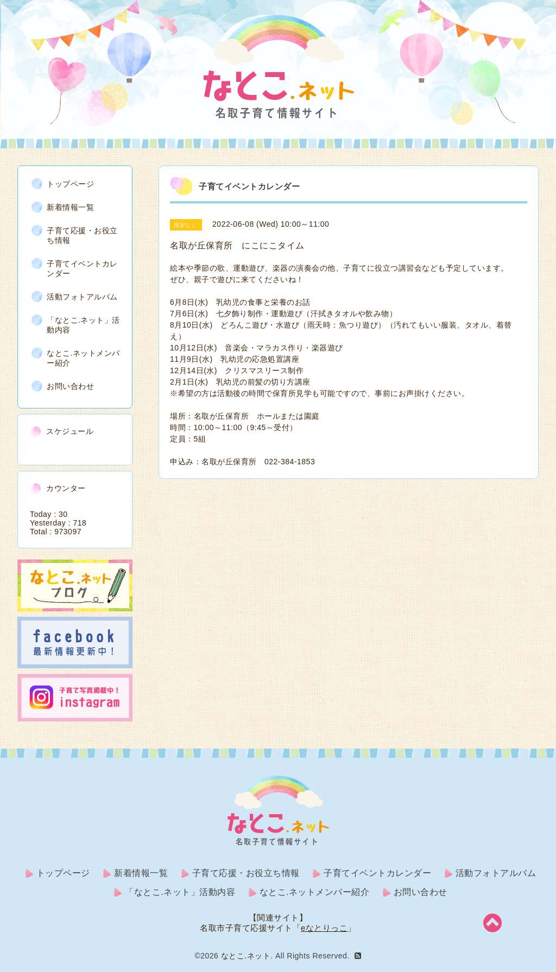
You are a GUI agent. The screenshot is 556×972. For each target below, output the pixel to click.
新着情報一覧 (70, 207)
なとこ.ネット (245, 955)
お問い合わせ (70, 386)
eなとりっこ (324, 927)
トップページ (70, 184)
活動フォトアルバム (82, 296)
